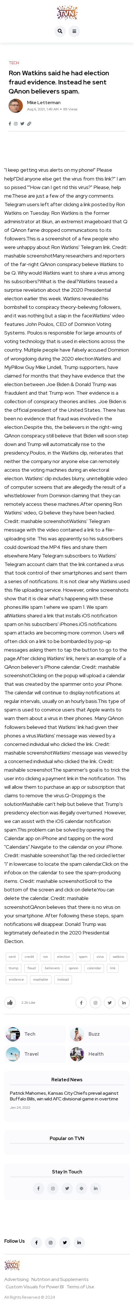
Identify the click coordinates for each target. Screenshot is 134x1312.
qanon (73, 968)
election (63, 956)
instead (63, 979)
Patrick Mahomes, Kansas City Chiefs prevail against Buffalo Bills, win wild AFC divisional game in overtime (64, 1096)
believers (52, 968)
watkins (118, 956)
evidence (16, 979)
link (112, 968)
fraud (31, 968)
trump (13, 968)
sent (12, 956)
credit (29, 956)
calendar (94, 968)
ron (45, 956)
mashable (40, 979)
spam (83, 956)
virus (100, 956)
